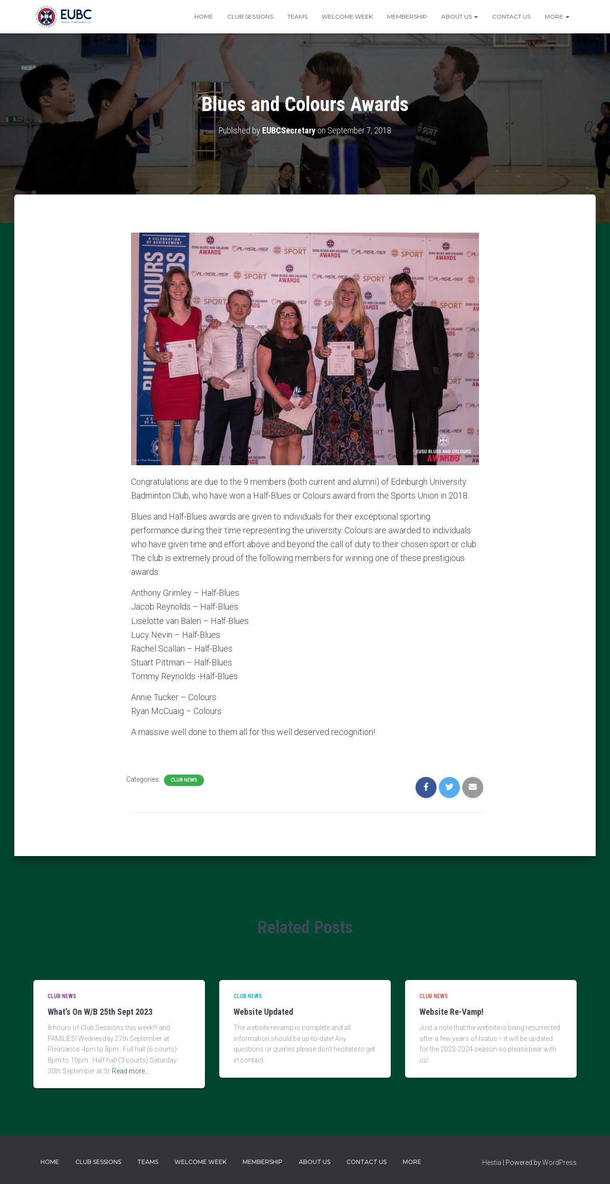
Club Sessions (250, 16)
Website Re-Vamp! (451, 1012)
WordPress (559, 1162)
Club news (184, 780)
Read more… (130, 1071)
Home (203, 16)
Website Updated (263, 1012)
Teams (297, 16)
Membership (407, 16)
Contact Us (511, 16)
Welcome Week (347, 16)
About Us (459, 16)
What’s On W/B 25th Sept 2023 (100, 1012)
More (557, 16)
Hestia (491, 1162)
